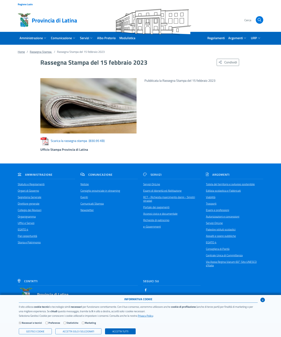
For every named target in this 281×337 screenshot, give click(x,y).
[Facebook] (146, 289)
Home (21, 52)
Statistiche (72, 323)
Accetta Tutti (120, 331)
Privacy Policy (145, 316)
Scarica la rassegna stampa (72, 140)
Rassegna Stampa (41, 52)
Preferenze (54, 323)
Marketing (90, 323)
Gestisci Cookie (35, 331)
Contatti (28, 281)
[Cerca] (253, 20)
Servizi (152, 174)
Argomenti (218, 174)
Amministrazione (35, 174)
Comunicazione (96, 174)
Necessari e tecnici (32, 323)
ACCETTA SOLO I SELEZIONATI (78, 331)
